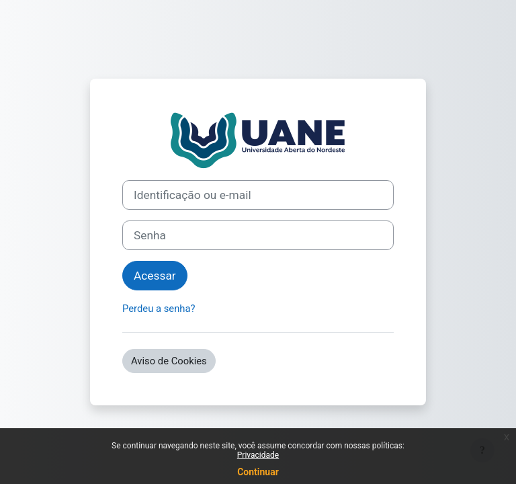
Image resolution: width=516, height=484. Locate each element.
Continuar (258, 472)
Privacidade (258, 455)
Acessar (155, 275)
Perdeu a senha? (159, 308)
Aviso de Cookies (169, 361)
